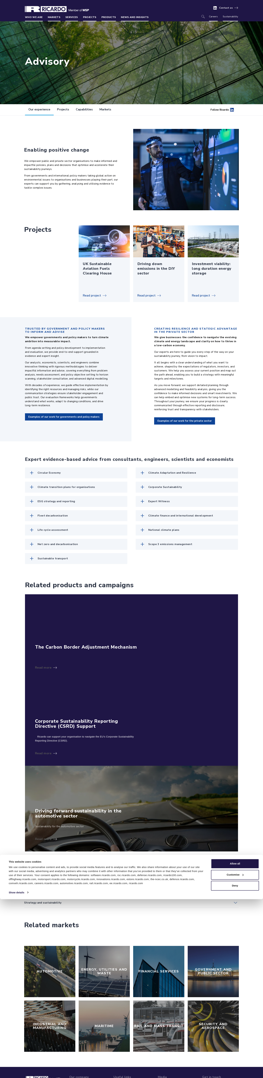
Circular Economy (49, 473)
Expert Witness (159, 501)
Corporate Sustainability (165, 487)
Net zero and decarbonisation (58, 544)
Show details (16, 1071)
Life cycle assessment (53, 530)
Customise (235, 1053)
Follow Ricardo (222, 110)
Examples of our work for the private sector (184, 421)
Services (71, 17)
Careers (213, 16)
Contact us (226, 8)
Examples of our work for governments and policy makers (63, 416)
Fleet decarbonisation (53, 515)
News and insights (135, 17)
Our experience (39, 109)
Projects (89, 17)
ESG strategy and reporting (56, 501)
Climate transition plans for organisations (66, 487)
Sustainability (230, 16)
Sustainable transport (53, 558)
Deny (235, 1064)
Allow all (235, 1042)
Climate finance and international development (180, 515)
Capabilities (84, 109)
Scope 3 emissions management (170, 544)
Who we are (34, 17)
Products (108, 17)
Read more (43, 668)
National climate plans (163, 530)
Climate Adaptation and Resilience (172, 473)
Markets (54, 17)
